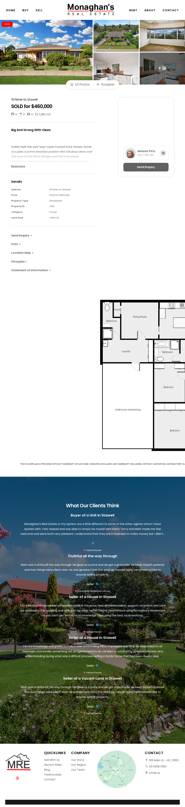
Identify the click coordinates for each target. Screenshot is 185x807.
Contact (171, 10)
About (150, 10)
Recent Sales (53, 765)
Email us (154, 773)
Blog (47, 770)
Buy (25, 10)
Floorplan (106, 84)
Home (10, 10)
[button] (16, 244)
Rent (133, 10)
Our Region (78, 765)
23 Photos (80, 84)
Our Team (78, 770)
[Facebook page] (18, 778)
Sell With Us (52, 760)
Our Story (77, 760)
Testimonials (52, 775)
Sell (39, 10)
